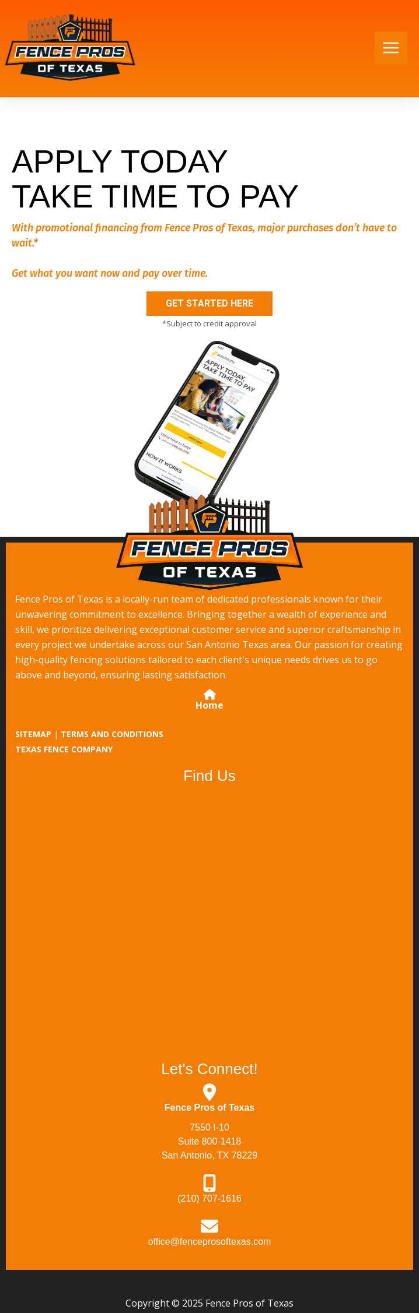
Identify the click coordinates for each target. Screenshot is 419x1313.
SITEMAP (33, 734)
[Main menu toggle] (391, 47)
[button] (209, 303)
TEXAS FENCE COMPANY (64, 749)
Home (209, 705)
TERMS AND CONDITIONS (112, 734)
